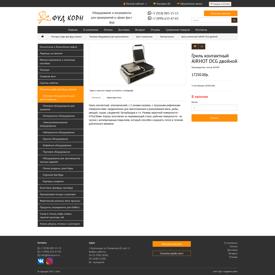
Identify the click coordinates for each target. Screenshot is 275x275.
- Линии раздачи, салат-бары (56, 168)
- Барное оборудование (54, 138)
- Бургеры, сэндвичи (52, 181)
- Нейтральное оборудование (57, 132)
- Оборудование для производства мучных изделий (60, 160)
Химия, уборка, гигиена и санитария (60, 223)
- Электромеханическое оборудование (54, 124)
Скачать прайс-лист (171, 253)
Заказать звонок (221, 13)
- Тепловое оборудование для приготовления (57, 97)
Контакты (201, 29)
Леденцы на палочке (51, 53)
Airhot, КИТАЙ (213, 67)
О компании (90, 29)
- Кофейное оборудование (55, 145)
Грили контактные (144, 36)
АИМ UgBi (217, 271)
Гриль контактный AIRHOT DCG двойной (199, 36)
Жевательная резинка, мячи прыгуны (60, 200)
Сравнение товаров (178, 29)
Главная (73, 29)
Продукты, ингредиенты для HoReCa (59, 207)
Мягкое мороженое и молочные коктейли (57, 61)
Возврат (140, 29)
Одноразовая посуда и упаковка (58, 194)
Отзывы (155, 29)
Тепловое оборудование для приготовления (109, 36)
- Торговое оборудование (55, 151)
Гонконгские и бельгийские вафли (58, 46)
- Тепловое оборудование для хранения (57, 107)
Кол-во (194, 102)
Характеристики (114, 97)
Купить (214, 118)
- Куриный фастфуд (51, 174)
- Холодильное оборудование (57, 115)
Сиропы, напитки (49, 82)
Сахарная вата (48, 76)
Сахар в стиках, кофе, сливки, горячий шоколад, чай (56, 215)
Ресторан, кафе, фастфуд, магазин (66, 36)
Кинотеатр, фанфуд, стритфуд (56, 187)
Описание (96, 97)
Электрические (167, 36)
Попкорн (44, 69)
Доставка (124, 29)
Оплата (108, 29)
